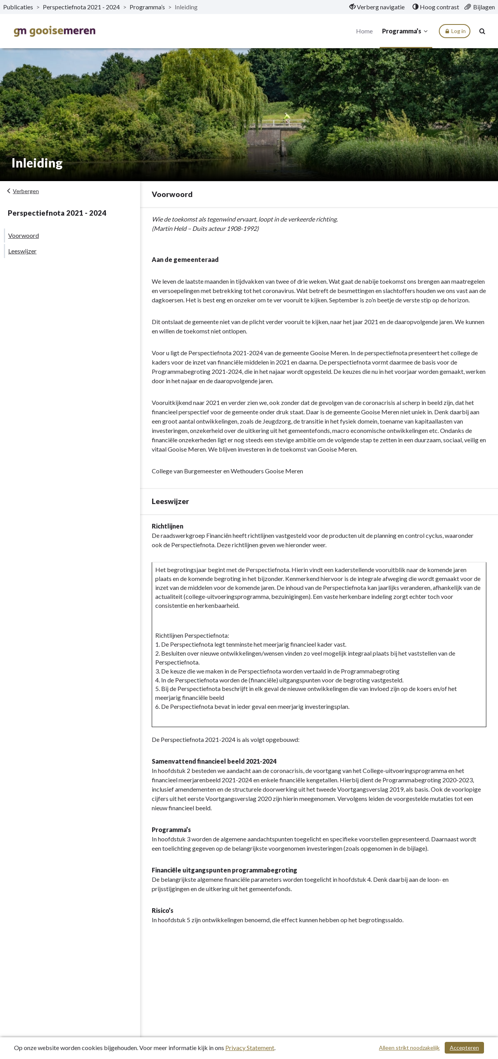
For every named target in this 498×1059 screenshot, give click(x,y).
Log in (455, 31)
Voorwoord (23, 235)
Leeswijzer (22, 251)
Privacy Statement (249, 1047)
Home (364, 31)
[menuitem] (377, 7)
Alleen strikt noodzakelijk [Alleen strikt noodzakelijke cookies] (409, 1047)
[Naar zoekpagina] (482, 31)
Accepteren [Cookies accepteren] (464, 1047)
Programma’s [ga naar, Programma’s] (147, 6)
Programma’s (406, 31)
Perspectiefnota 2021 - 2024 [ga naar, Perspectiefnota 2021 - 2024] (81, 6)
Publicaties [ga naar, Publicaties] (18, 6)
